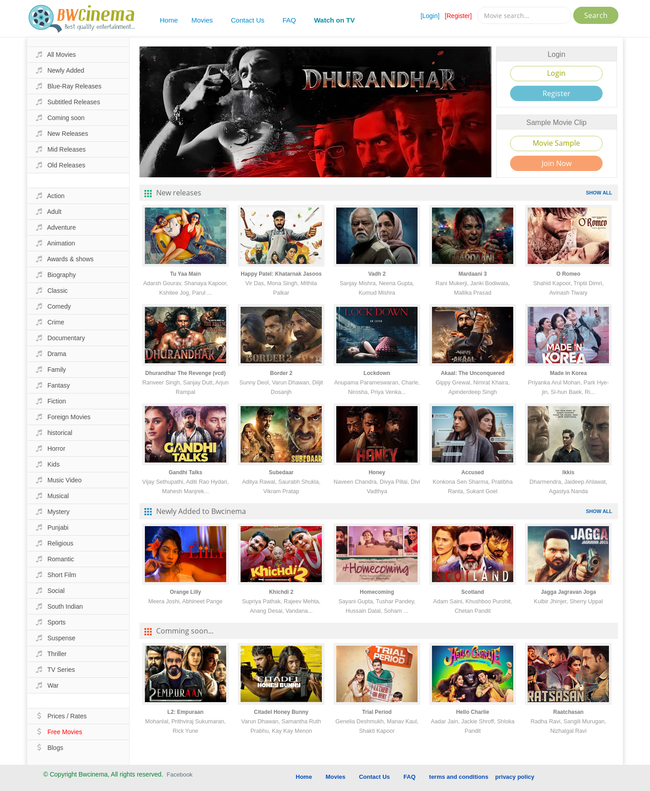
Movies (202, 20)
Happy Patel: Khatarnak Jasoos (281, 274)
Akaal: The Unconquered (472, 373)
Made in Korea (568, 373)
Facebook (179, 774)
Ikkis (568, 472)
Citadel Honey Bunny (281, 712)
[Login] (430, 15)
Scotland (472, 592)
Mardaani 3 (473, 274)
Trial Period (376, 712)
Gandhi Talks (185, 472)
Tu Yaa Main (185, 274)
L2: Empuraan (185, 712)
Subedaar (281, 472)
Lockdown (376, 373)
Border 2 (281, 373)
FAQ (289, 20)
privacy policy (514, 776)
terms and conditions (458, 776)
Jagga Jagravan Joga (568, 592)
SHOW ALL (599, 192)
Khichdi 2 (281, 592)
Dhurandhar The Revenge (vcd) (185, 373)
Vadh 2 (377, 274)
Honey (377, 472)
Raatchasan (568, 712)
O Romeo (568, 274)
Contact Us (248, 20)
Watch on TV (334, 20)
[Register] (458, 15)
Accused (472, 472)
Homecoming (377, 592)
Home (169, 20)
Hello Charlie (472, 712)
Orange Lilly (185, 592)
